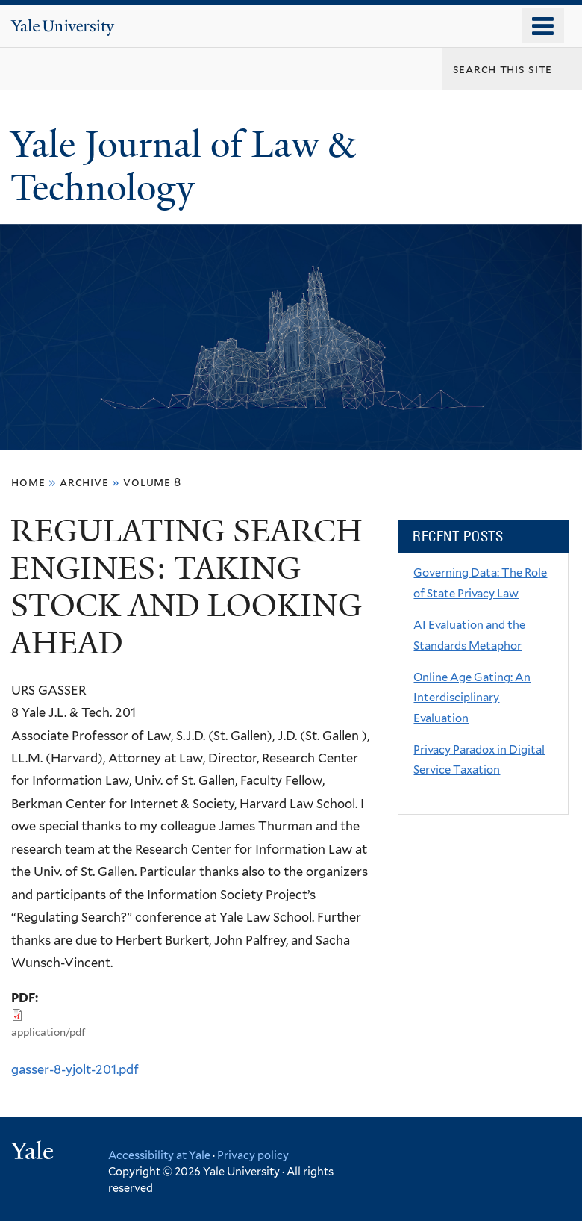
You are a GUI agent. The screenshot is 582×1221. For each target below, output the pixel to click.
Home (28, 482)
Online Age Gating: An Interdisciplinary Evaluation (472, 698)
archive (84, 482)
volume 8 (152, 482)
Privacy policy (253, 1155)
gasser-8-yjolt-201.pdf (75, 1069)
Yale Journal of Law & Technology (182, 166)
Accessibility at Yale (159, 1155)
